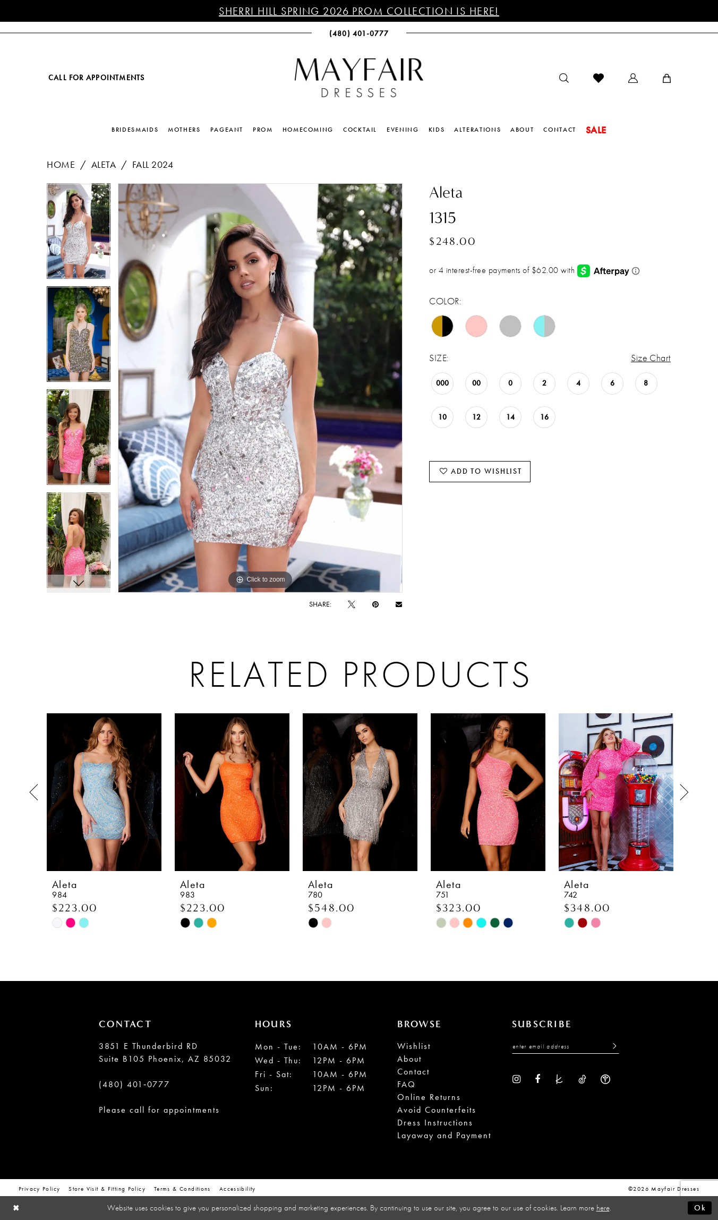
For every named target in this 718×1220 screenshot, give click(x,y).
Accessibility (237, 1188)
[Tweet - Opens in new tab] (351, 604)
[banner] (359, 77)
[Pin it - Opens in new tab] (375, 604)
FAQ (406, 1084)
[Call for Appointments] (96, 77)
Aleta (103, 164)
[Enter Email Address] (565, 1047)
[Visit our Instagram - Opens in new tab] (516, 1079)
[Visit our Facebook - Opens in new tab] (537, 1079)
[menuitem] (96, 77)
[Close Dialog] (16, 1208)
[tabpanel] (78, 234)
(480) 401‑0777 (134, 1084)
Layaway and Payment (444, 1135)
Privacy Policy (39, 1188)
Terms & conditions (182, 1188)
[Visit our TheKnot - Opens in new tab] (559, 1079)
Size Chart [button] (651, 358)
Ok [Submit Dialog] (700, 1207)
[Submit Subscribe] (611, 1047)
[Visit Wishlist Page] (598, 78)
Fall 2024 (153, 164)
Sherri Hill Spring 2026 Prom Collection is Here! (359, 11)
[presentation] (104, 792)
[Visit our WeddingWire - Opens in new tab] (605, 1079)
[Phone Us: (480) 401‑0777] (359, 33)
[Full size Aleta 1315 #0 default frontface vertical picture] (260, 388)
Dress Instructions (435, 1122)
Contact (413, 1071)
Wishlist (414, 1046)
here (603, 1207)
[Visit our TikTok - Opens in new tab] (582, 1079)
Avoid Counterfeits (436, 1109)
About (409, 1058)
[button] (633, 78)
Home (61, 164)
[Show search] (564, 78)
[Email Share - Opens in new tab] (399, 604)
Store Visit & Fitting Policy (107, 1188)
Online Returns (429, 1097)
